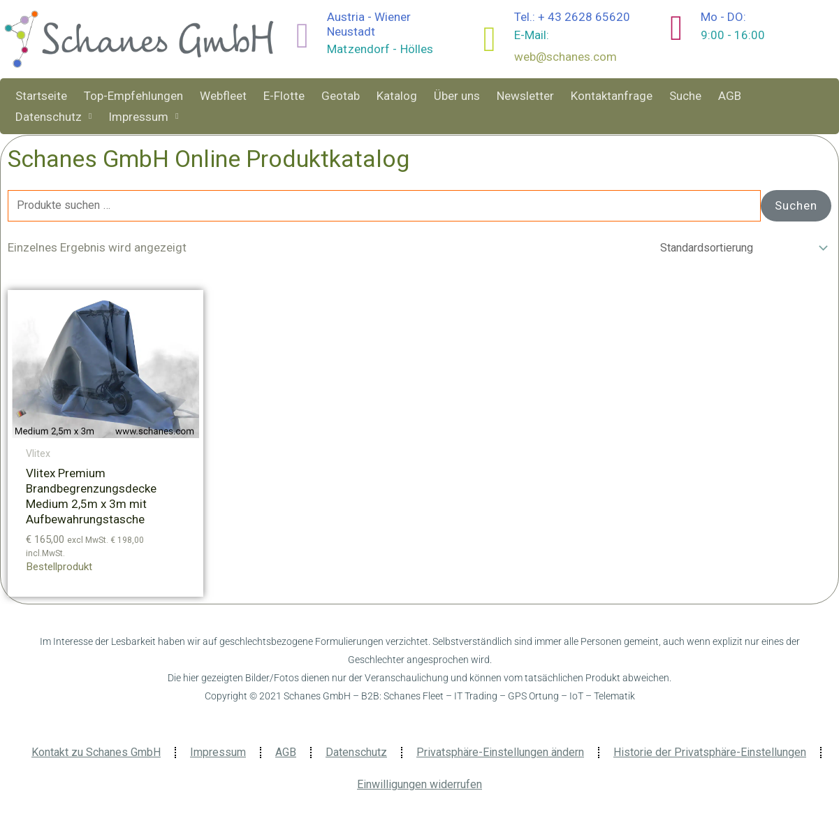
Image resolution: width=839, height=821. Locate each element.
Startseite (41, 96)
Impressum (143, 116)
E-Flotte (284, 96)
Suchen (796, 206)
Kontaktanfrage (611, 96)
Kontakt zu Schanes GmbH (96, 755)
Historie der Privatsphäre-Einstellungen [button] (709, 755)
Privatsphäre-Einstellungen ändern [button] (500, 755)
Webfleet (223, 96)
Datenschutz (53, 116)
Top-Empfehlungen (133, 96)
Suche (685, 96)
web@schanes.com (565, 57)
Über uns (457, 96)
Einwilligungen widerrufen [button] (419, 787)
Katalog (397, 96)
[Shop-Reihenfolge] (737, 250)
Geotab (340, 96)
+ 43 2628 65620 (584, 17)
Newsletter (525, 96)
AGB (729, 96)
